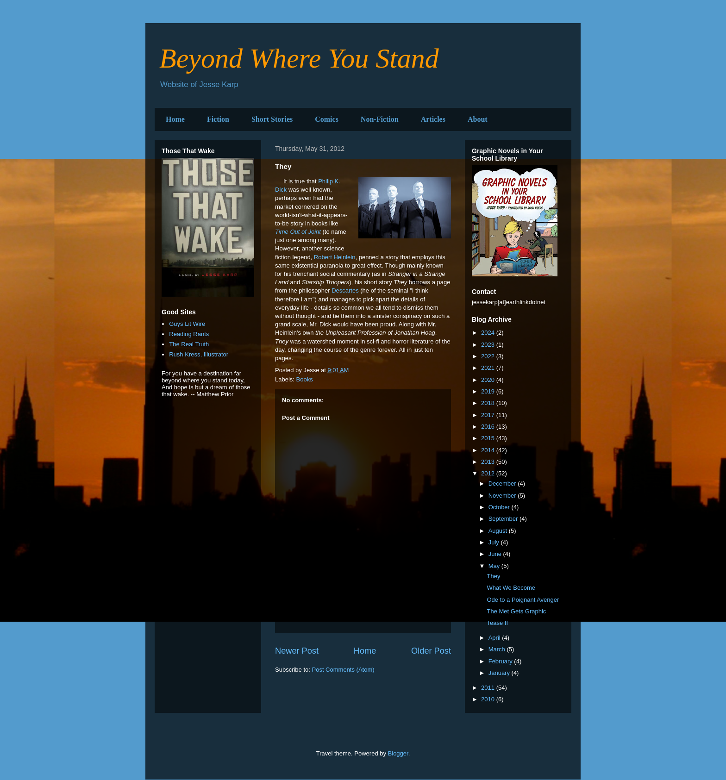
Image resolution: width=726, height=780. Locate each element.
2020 (488, 379)
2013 (488, 461)
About (478, 119)
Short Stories (272, 119)
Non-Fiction (380, 119)
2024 (488, 332)
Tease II (497, 622)
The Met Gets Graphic (516, 611)
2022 (488, 356)
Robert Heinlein (335, 257)
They (493, 576)
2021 (488, 367)
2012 (488, 473)
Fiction (218, 119)
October (500, 507)
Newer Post (297, 650)
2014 (488, 450)
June (495, 553)
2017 (488, 415)
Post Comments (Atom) (343, 669)
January (500, 672)
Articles (433, 119)
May (494, 565)
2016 (488, 426)
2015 (488, 438)
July (494, 542)
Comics (326, 119)
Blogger (398, 753)
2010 (488, 699)
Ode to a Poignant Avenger (523, 599)
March (497, 649)
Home (175, 119)
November (503, 495)
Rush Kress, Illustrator (198, 354)
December (503, 483)
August (498, 530)
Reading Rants (189, 334)
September (503, 518)
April (495, 637)
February (501, 661)
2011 (488, 687)
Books (304, 379)
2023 (488, 344)
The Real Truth (189, 344)
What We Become (511, 587)
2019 (488, 391)
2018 (488, 402)
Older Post (431, 650)
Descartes (345, 290)
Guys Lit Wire (187, 323)
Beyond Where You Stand (299, 58)
